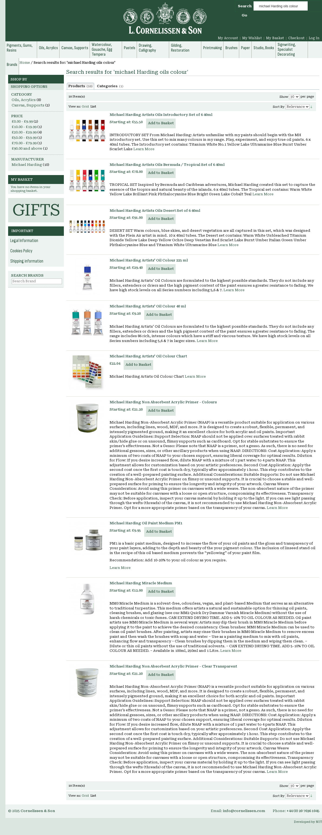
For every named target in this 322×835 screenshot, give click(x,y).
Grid (85, 106)
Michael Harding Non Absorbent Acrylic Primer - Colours (163, 402)
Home (24, 63)
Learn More (144, 149)
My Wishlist (252, 38)
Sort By (278, 107)
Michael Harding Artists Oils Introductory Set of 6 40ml (161, 115)
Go (244, 15)
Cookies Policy (21, 251)
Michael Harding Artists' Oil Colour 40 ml (148, 306)
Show (284, 97)
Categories (110, 86)
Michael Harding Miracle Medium (141, 583)
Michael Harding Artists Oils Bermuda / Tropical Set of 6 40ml (167, 165)
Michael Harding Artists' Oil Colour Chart (148, 356)
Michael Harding (27, 165)
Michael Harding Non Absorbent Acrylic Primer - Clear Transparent (173, 666)
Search (245, 6)
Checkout (296, 38)
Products (80, 86)
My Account (228, 38)
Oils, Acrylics (24, 100)
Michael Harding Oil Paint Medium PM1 (146, 523)
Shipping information (26, 261)
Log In (314, 38)
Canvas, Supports (28, 105)
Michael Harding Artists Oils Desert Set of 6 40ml (155, 211)
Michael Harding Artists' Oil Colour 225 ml (149, 260)
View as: (74, 106)
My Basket (275, 38)
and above (27, 148)
